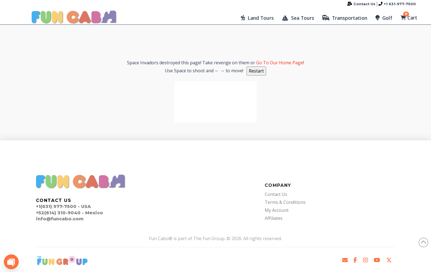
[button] (257, 18)
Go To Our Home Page (279, 63)
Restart (256, 71)
